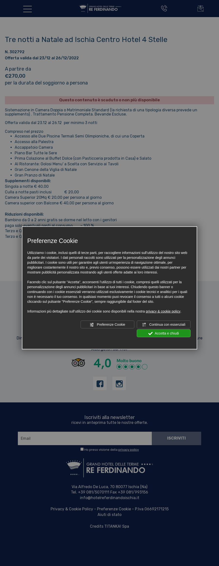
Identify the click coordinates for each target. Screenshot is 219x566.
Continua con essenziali (164, 325)
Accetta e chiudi (163, 333)
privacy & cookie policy (163, 311)
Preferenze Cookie (107, 325)
